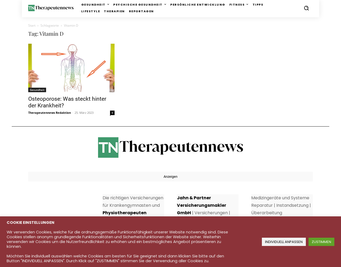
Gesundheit (37, 90)
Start (31, 25)
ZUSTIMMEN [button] (321, 241)
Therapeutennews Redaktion (49, 113)
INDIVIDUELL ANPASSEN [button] (284, 241)
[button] (306, 8)
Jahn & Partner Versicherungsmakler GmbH (201, 205)
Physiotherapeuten (125, 213)
